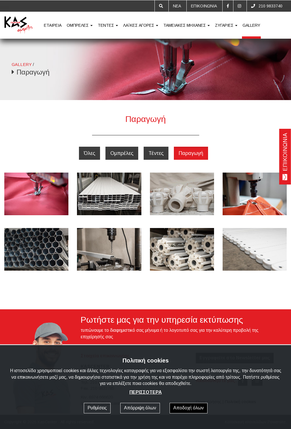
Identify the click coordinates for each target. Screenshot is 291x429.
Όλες (89, 153)
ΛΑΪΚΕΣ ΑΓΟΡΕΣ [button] (140, 25)
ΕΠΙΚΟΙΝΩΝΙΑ (204, 6)
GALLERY (251, 25)
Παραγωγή (191, 153)
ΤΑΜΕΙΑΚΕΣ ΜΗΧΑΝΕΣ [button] (186, 25)
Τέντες (156, 153)
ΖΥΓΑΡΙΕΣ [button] (226, 25)
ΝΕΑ (177, 6)
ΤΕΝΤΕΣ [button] (108, 25)
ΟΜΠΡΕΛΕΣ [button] (80, 25)
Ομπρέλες (121, 153)
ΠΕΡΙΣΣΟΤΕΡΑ (145, 392)
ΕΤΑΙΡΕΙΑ (53, 25)
